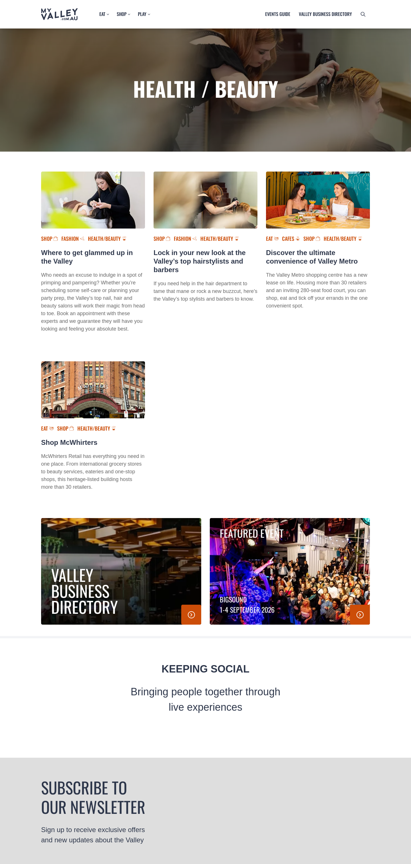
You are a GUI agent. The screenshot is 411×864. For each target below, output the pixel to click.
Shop (121, 14)
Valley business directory (325, 14)
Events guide (277, 14)
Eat (102, 14)
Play (142, 14)
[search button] (363, 14)
